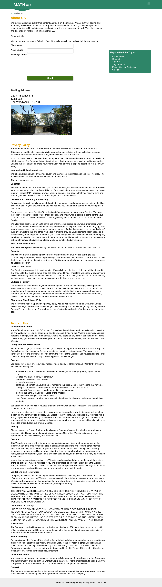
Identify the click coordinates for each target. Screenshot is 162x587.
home (13, 13)
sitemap (70, 582)
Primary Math (118, 56)
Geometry (117, 59)
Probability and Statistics (124, 67)
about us (60, 582)
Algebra (116, 62)
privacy (86, 582)
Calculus (116, 70)
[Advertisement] (130, 30)
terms (78, 582)
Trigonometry (118, 64)
